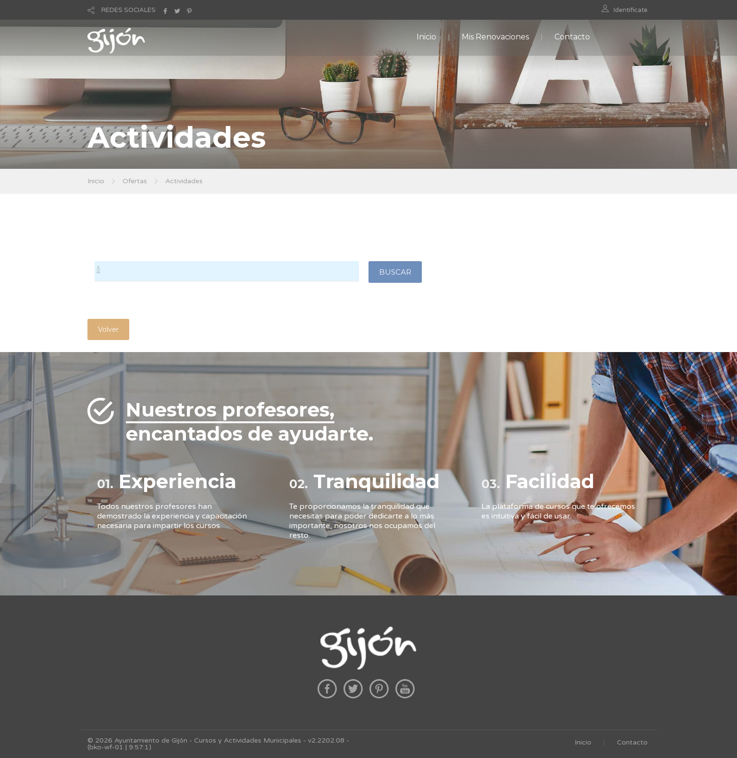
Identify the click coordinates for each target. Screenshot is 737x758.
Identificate (631, 10)
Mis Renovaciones (495, 36)
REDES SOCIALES (128, 10)
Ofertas (135, 181)
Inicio (426, 36)
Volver (108, 329)
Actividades (184, 181)
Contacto (572, 36)
